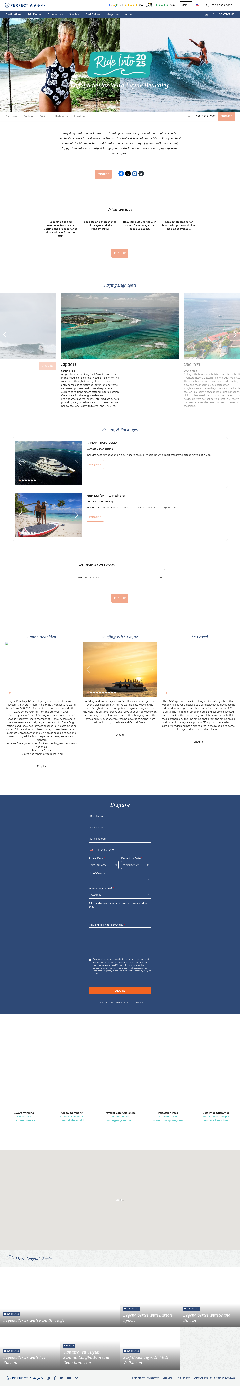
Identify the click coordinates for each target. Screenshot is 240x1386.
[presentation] (114, 945)
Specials (74, 14)
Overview (11, 116)
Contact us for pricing (100, 448)
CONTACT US (226, 14)
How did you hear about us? (107, 924)
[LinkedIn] (135, 173)
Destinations (13, 14)
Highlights (61, 116)
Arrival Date (97, 858)
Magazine (113, 14)
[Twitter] (128, 173)
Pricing (44, 116)
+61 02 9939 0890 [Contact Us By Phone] (219, 5)
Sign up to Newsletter (145, 1377)
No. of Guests (97, 873)
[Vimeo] (76, 1378)
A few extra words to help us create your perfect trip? (118, 905)
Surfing (28, 116)
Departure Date (131, 858)
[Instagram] (48, 1378)
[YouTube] (69, 1378)
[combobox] (94, 850)
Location (79, 116)
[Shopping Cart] (206, 14)
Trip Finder (34, 14)
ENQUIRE (226, 116)
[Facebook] (121, 173)
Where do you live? (101, 888)
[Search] (213, 14)
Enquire (41, 766)
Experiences (55, 14)
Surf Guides (93, 14)
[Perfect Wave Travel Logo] (25, 5)
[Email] (141, 173)
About (129, 14)
